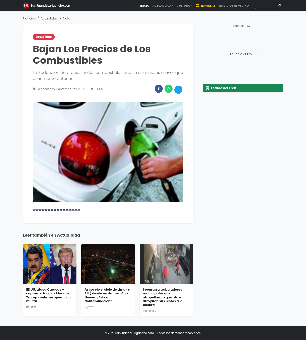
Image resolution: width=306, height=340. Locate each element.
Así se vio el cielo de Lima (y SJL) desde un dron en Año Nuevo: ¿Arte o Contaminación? (107, 295)
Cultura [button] (183, 6)
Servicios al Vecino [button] (234, 6)
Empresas (205, 6)
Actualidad (49, 18)
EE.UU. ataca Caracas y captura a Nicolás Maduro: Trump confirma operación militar (48, 295)
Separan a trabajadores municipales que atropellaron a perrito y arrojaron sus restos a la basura (163, 297)
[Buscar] (266, 6)
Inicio (144, 6)
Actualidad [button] (161, 6)
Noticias (29, 18)
